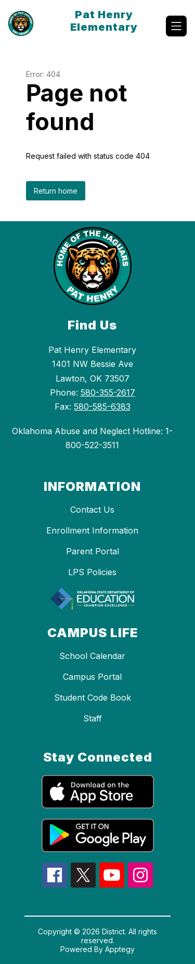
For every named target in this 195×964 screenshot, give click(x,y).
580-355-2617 (108, 392)
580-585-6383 (102, 406)
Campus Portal (92, 676)
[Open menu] (176, 26)
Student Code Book (92, 697)
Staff (92, 718)
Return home (55, 190)
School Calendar (92, 656)
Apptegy (120, 949)
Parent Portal (92, 551)
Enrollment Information (92, 530)
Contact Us (92, 509)
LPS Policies (92, 572)
